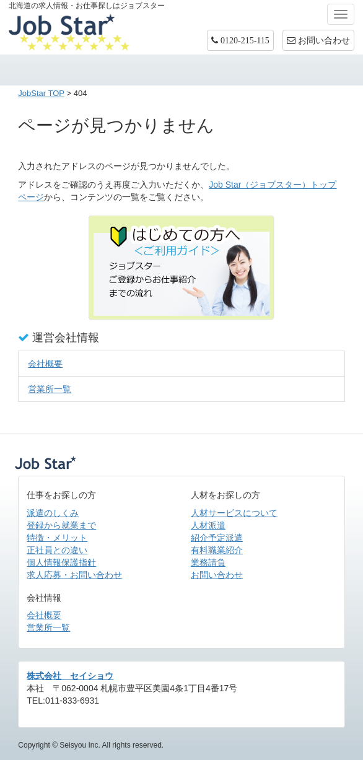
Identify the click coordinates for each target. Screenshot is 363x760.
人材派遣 (208, 525)
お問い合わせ (217, 575)
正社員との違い (57, 550)
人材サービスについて (234, 513)
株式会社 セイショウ (70, 676)
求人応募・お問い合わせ (74, 575)
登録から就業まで (61, 525)
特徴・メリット (57, 538)
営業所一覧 (49, 389)
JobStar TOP (41, 93)
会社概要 (45, 364)
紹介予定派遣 (217, 538)
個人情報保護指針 (61, 562)
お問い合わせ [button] (318, 40)
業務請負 (208, 562)
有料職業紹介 (217, 550)
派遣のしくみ (53, 513)
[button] (240, 40)
